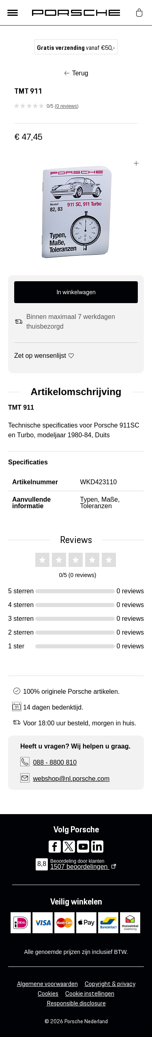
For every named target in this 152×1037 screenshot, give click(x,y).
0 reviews (66, 106)
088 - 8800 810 (55, 762)
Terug (80, 73)
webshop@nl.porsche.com (71, 778)
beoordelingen (79, 866)
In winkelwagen (76, 292)
